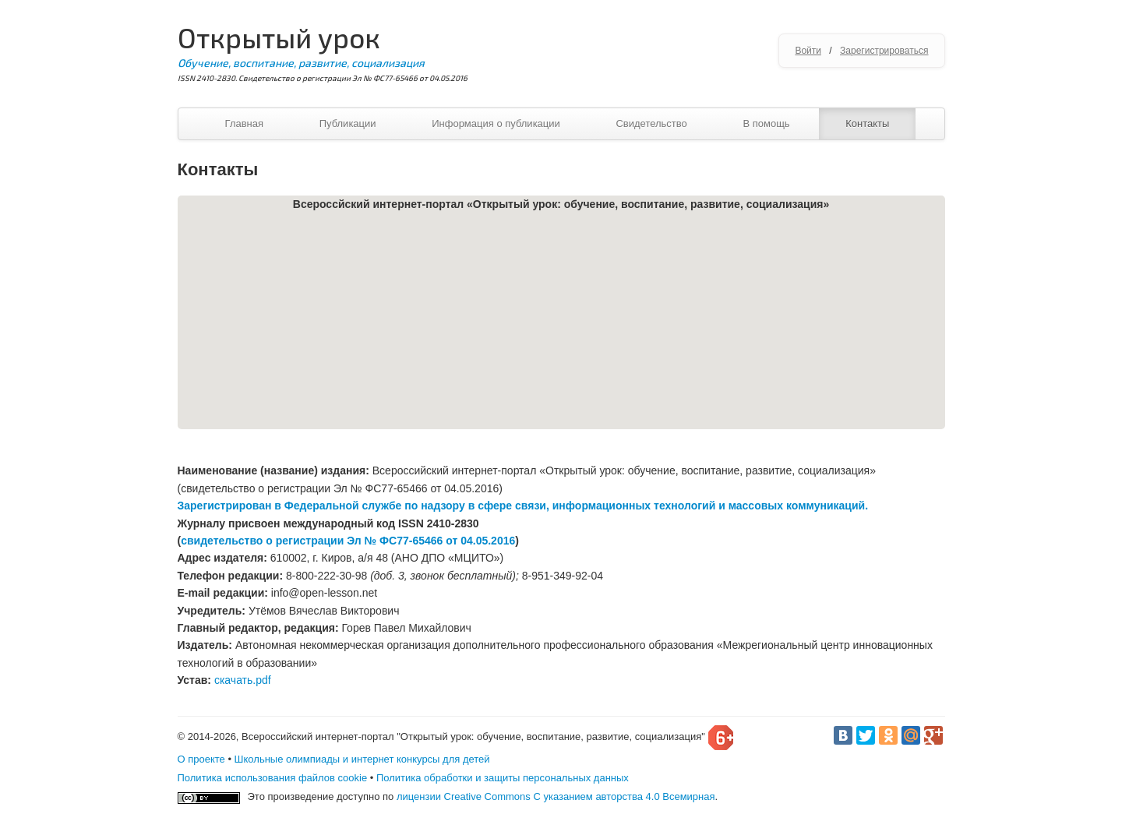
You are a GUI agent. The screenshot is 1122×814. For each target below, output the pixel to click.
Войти (808, 50)
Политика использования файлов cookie (273, 778)
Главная (244, 123)
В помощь (766, 123)
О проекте (201, 759)
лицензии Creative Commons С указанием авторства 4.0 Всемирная (556, 796)
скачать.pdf (242, 680)
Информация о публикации (496, 123)
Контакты (867, 123)
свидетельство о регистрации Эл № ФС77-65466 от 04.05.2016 (348, 540)
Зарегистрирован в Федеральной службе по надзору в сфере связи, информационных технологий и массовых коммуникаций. (523, 505)
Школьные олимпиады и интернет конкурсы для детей (362, 759)
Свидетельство (651, 123)
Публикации (347, 123)
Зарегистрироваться (884, 50)
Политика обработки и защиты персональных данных (502, 778)
